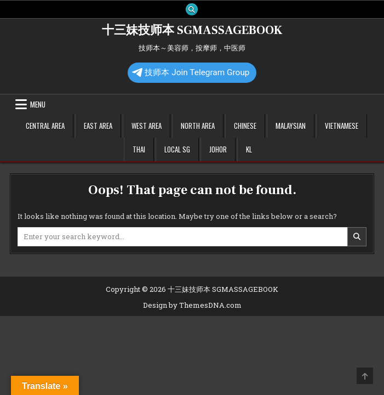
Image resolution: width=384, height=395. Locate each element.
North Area (198, 125)
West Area (146, 125)
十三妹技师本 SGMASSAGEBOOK (192, 30)
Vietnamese (341, 125)
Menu (37, 104)
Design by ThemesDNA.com (192, 305)
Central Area (45, 125)
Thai (139, 149)
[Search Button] (192, 9)
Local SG (177, 149)
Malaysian (291, 125)
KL (249, 149)
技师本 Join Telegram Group (190, 72)
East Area (98, 125)
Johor (218, 149)
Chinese (245, 125)
